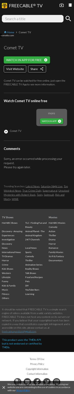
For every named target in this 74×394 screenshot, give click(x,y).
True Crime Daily (31, 190)
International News (11, 252)
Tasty (40, 194)
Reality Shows (32, 268)
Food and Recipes (34, 277)
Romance (53, 247)
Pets (27, 281)
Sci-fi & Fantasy (56, 256)
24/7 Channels (32, 239)
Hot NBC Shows (10, 222)
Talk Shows (30, 273)
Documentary (56, 260)
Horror (5, 260)
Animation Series (34, 264)
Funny (5, 281)
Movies (53, 217)
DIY (27, 285)
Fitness (5, 294)
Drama (52, 239)
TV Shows (7, 217)
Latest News (33, 186)
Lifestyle (6, 277)
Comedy (29, 256)
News (5, 247)
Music (5, 289)
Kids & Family (9, 285)
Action (52, 231)
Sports (28, 252)
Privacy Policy (23, 390)
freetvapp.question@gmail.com (19, 331)
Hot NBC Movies (57, 222)
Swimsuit (49, 194)
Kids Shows (7, 268)
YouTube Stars (32, 289)
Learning (29, 294)
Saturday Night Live (52, 186)
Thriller (29, 260)
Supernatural (50, 190)
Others (5, 298)
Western (6, 273)
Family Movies (56, 252)
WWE (15, 199)
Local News (31, 247)
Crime (5, 264)
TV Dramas (7, 256)
